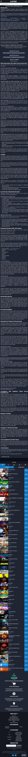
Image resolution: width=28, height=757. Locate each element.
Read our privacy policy (15, 753)
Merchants (7, 727)
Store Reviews (18, 737)
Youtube (20, 726)
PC (9, 732)
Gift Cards (19, 735)
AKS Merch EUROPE (18, 740)
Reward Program (19, 734)
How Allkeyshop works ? (14, 717)
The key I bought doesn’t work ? (14, 719)
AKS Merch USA (18, 739)
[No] (26, 753)
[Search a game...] (14, 4)
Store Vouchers (18, 732)
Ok (12, 755)
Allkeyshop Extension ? (14, 722)
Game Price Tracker (18, 733)
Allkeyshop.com (4, 27)
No (15, 755)
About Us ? (14, 715)
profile (11, 47)
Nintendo (9, 739)
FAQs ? (14, 721)
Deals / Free (18, 736)
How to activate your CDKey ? (14, 720)
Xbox (9, 734)
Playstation (9, 737)
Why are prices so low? (14, 718)
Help (23, 755)
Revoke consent (14, 61)
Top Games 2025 (18, 738)
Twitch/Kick (7, 726)
